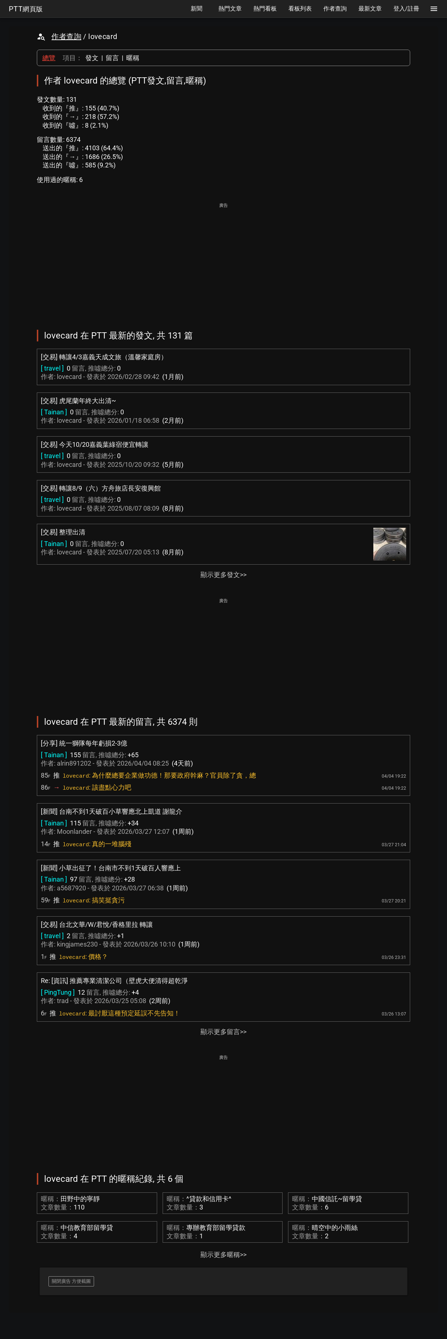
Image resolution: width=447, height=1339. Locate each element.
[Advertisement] (223, 261)
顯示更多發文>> (223, 574)
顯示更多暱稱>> (223, 1254)
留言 (112, 58)
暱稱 (132, 58)
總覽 (48, 58)
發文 (91, 58)
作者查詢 (66, 36)
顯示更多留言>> (223, 1032)
